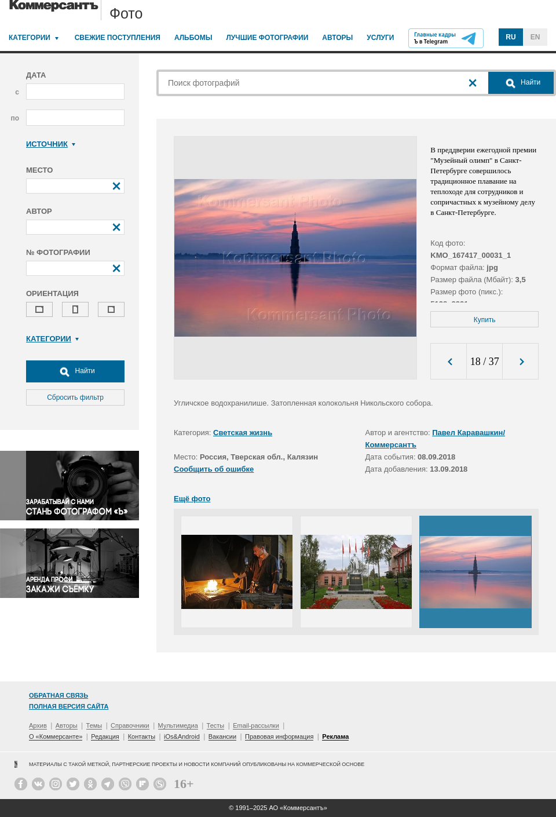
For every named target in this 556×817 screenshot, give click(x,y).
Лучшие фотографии (267, 38)
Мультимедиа (178, 725)
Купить (485, 320)
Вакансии (223, 736)
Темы (94, 725)
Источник (50, 144)
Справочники (130, 725)
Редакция (105, 736)
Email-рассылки (256, 725)
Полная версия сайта (68, 706)
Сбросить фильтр (75, 397)
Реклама (335, 736)
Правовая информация (279, 736)
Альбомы (193, 38)
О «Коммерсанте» (55, 736)
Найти (75, 371)
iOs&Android (182, 736)
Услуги (380, 38)
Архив (38, 725)
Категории (29, 38)
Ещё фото (192, 498)
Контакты (142, 736)
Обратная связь (58, 695)
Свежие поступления (117, 38)
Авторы (337, 38)
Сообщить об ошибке (214, 469)
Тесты (216, 725)
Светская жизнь (242, 432)
